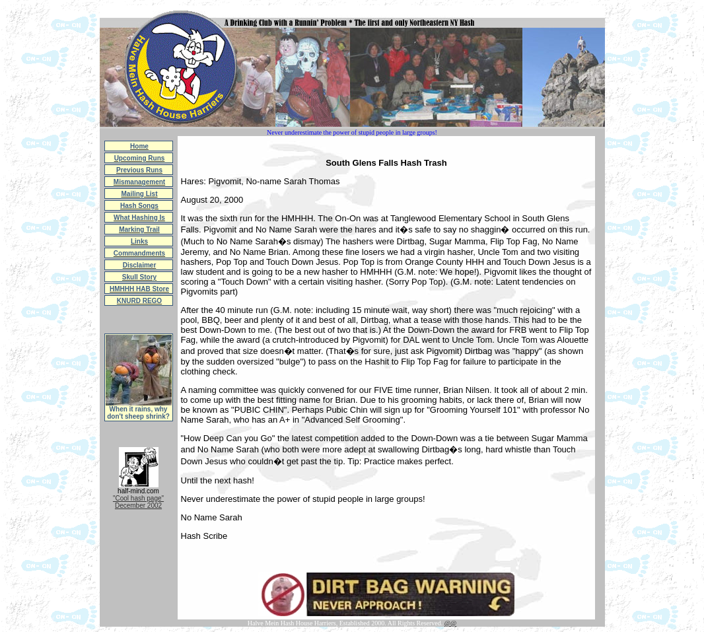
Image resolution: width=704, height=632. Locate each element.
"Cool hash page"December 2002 (138, 502)
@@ (450, 623)
